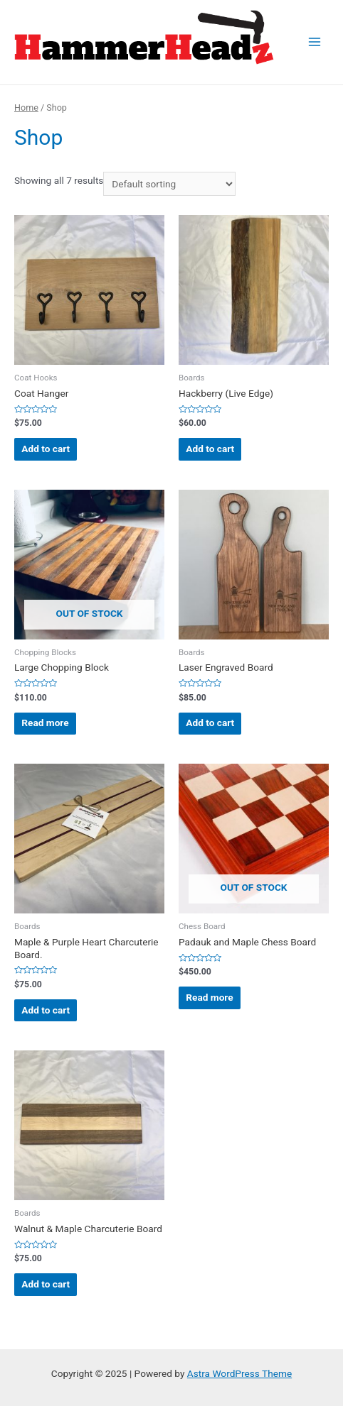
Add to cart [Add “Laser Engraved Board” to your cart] (210, 722)
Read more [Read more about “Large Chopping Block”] (44, 722)
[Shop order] (169, 184)
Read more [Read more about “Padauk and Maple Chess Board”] (209, 997)
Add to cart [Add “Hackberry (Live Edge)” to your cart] (210, 448)
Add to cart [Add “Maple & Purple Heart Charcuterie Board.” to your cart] (45, 1010)
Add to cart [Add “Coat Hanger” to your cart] (45, 448)
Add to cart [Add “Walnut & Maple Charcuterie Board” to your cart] (45, 1284)
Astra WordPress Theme (239, 1373)
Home (26, 107)
